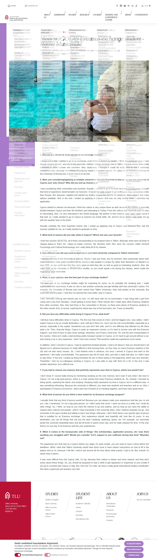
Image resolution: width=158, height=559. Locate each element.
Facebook (117, 4)
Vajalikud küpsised (59, 553)
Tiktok (136, 4)
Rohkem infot (132, 554)
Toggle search (154, 13)
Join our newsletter (141, 495)
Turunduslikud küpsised (32, 553)
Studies (68, 11)
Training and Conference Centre (109, 12)
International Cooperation (111, 499)
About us (44, 12)
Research (79, 11)
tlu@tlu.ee (9, 506)
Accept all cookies (132, 540)
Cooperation (141, 11)
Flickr (128, 4)
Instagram (121, 4)
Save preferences (132, 547)
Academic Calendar (80, 499)
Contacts (25, 4)
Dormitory (80, 512)
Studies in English (49, 495)
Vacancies (110, 505)
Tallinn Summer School (52, 506)
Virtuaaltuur (132, 4)
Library (79, 505)
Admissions (56, 11)
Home (10, 4)
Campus (79, 509)
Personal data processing (112, 510)
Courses (90, 11)
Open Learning (51, 501)
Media (129, 11)
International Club (81, 517)
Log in (148, 4)
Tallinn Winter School (51, 512)
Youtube (125, 4)
